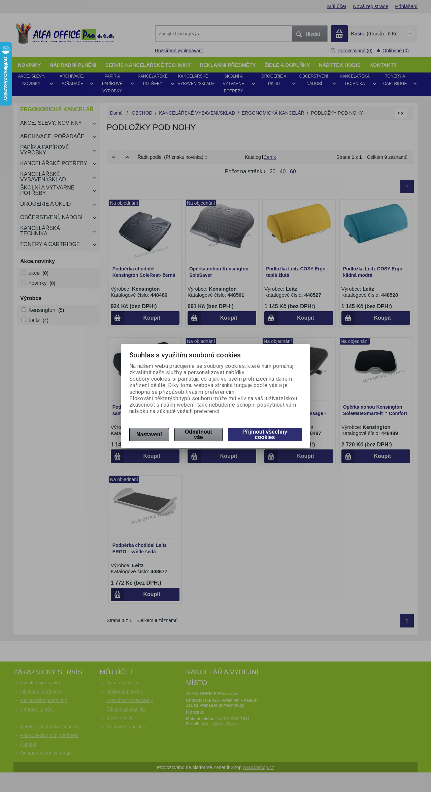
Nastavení (149, 434)
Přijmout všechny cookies (264, 434)
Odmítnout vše (198, 434)
